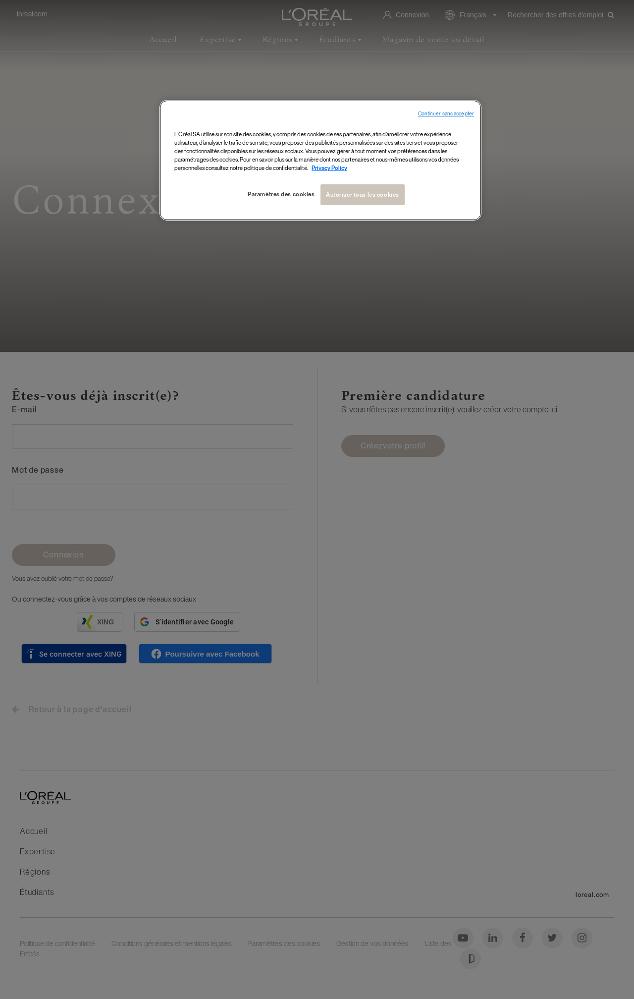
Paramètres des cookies (281, 194)
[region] (320, 160)
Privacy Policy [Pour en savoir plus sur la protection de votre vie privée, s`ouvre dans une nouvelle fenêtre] (329, 168)
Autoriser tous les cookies (362, 194)
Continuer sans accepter (446, 113)
